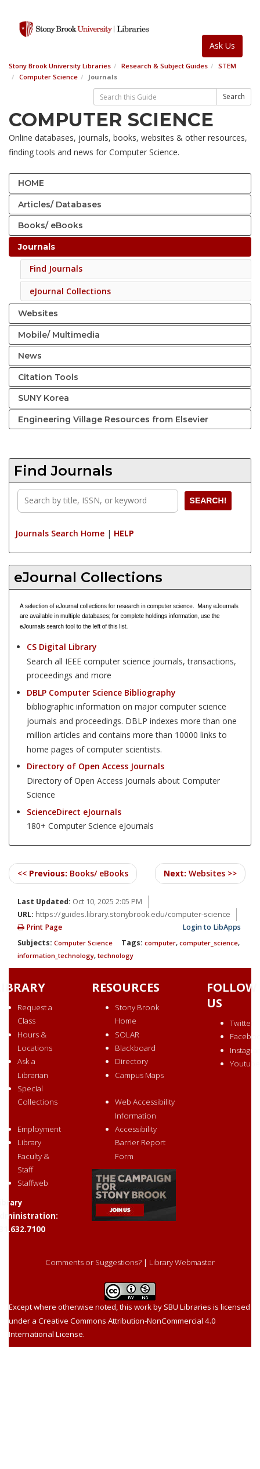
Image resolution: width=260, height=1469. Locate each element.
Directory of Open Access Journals (95, 766)
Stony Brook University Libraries (60, 65)
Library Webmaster (182, 1262)
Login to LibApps (211, 927)
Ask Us (222, 45)
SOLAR (127, 1034)
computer (160, 942)
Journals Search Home (59, 533)
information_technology (55, 955)
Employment (39, 1129)
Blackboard (135, 1048)
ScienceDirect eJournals (74, 811)
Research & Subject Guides (164, 65)
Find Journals (56, 268)
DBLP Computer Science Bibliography (101, 692)
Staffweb (32, 1183)
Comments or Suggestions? (93, 1262)
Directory (131, 1061)
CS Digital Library (62, 646)
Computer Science (48, 76)
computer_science (208, 942)
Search (234, 96)
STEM (227, 65)
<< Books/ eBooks (72, 873)
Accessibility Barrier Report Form (140, 1142)
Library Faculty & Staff (33, 1156)
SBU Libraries (187, 1307)
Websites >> (200, 873)
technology (115, 955)
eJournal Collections (70, 291)
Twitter (242, 1023)
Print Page (39, 927)
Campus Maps (139, 1075)
